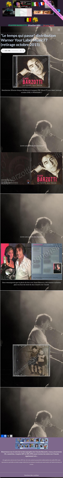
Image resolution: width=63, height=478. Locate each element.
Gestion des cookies (31, 475)
